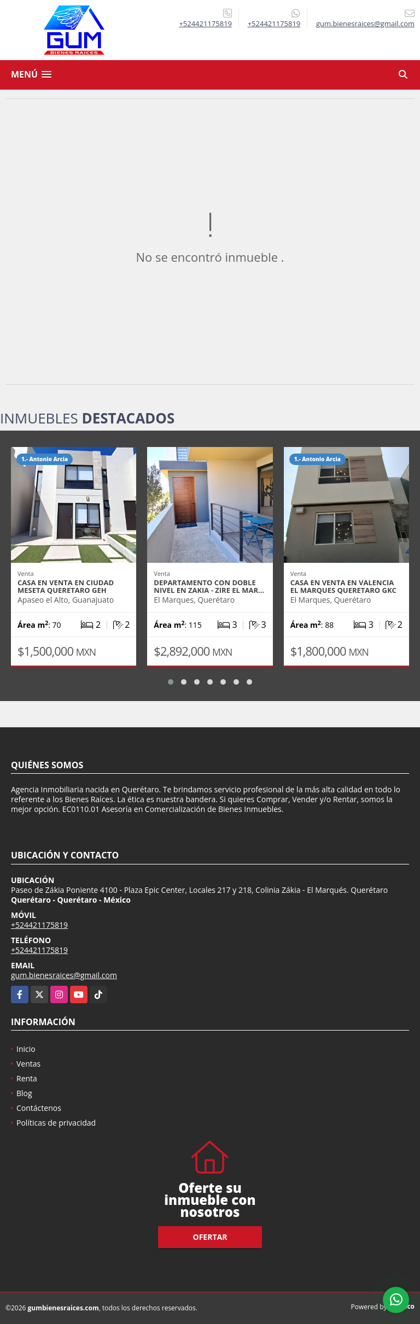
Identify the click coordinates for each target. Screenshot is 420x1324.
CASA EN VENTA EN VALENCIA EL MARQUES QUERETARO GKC (343, 586)
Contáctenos (38, 1108)
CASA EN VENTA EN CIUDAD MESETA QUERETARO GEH (66, 586)
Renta (26, 1078)
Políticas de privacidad (56, 1122)
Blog (24, 1093)
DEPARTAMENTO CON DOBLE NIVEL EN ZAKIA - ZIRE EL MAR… (209, 586)
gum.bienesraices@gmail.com (64, 975)
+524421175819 (205, 23)
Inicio (26, 1049)
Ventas (28, 1063)
